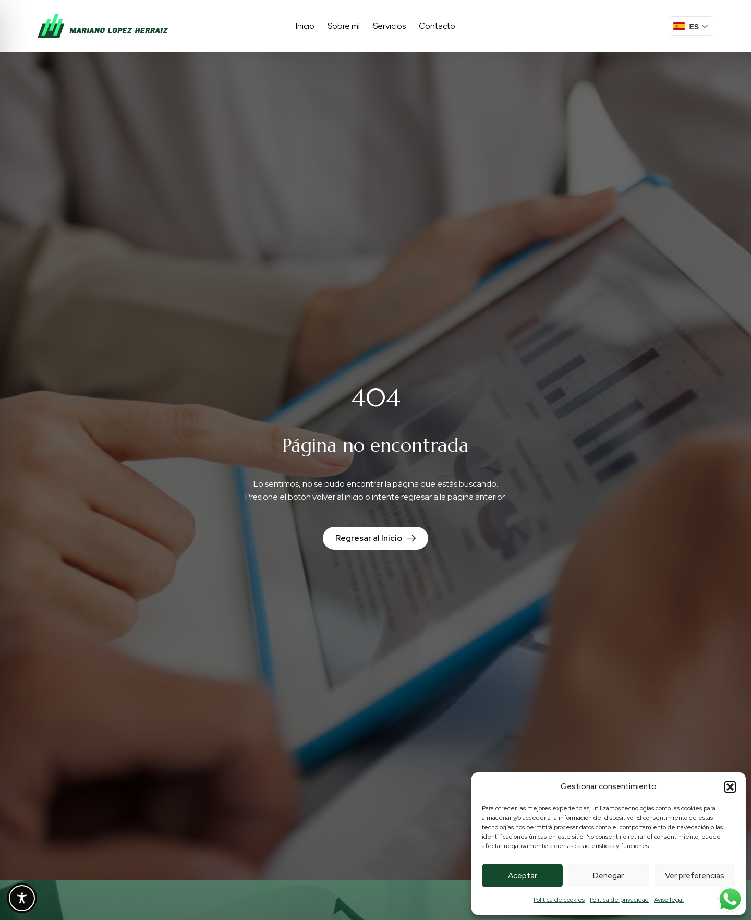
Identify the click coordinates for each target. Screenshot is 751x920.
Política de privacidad (619, 899)
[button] (730, 787)
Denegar (608, 875)
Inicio (305, 25)
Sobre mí (344, 25)
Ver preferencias (694, 875)
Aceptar (522, 875)
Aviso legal (669, 899)
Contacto (437, 25)
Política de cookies (559, 899)
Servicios (389, 25)
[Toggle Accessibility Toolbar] (22, 898)
